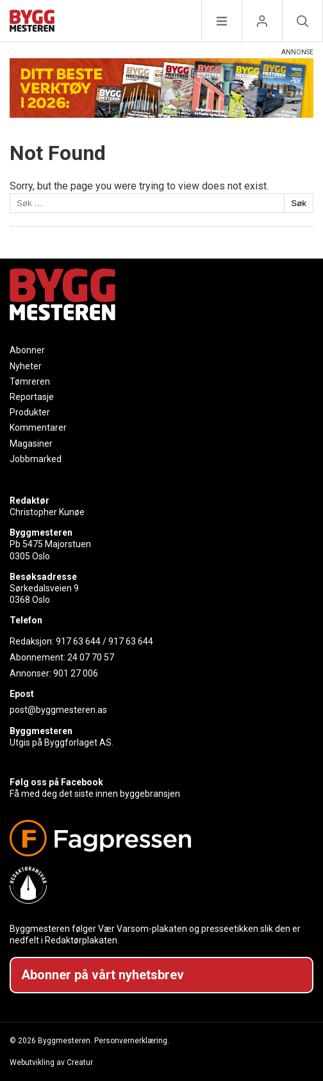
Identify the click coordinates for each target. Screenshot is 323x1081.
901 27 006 (75, 673)
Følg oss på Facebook (56, 782)
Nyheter (26, 366)
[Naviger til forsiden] (32, 23)
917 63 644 (78, 641)
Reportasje (32, 397)
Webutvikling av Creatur (51, 1062)
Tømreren (30, 381)
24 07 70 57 (90, 657)
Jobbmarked (36, 459)
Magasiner (31, 443)
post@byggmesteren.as (58, 710)
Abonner (27, 350)
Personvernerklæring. (131, 1040)
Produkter (30, 412)
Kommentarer (38, 427)
